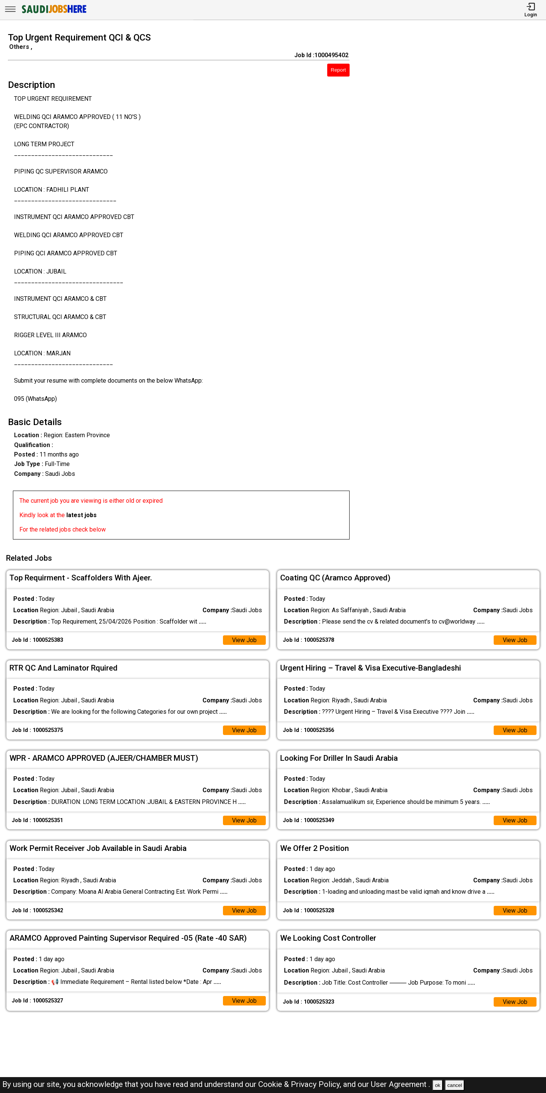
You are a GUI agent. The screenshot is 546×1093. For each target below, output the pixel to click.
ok (437, 1085)
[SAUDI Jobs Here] (53, 13)
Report (338, 70)
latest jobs (81, 515)
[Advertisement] (455, 288)
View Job (244, 639)
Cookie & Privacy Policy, (300, 1084)
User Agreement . (400, 1084)
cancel (454, 1085)
